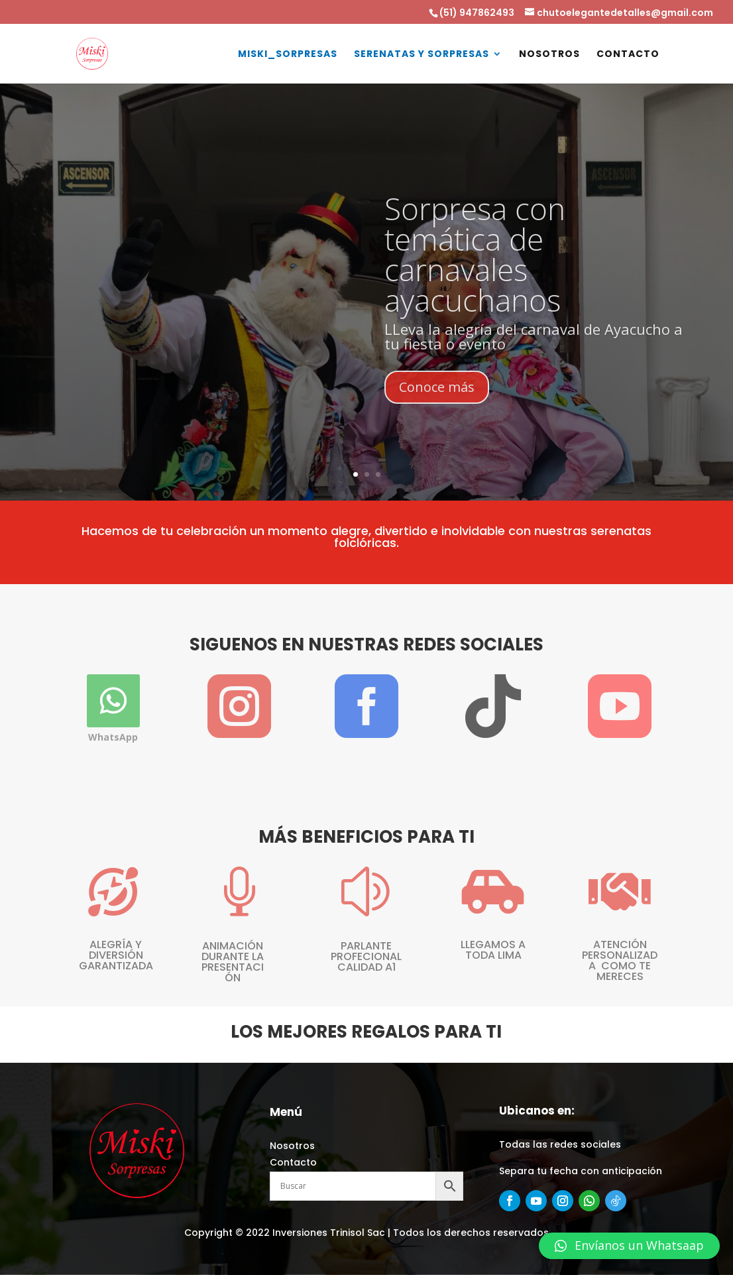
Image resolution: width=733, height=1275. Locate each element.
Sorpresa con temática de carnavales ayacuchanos (474, 279)
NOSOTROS (549, 54)
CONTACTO (627, 54)
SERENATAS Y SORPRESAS (421, 54)
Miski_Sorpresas (287, 54)
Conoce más (437, 413)
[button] (629, 1246)
